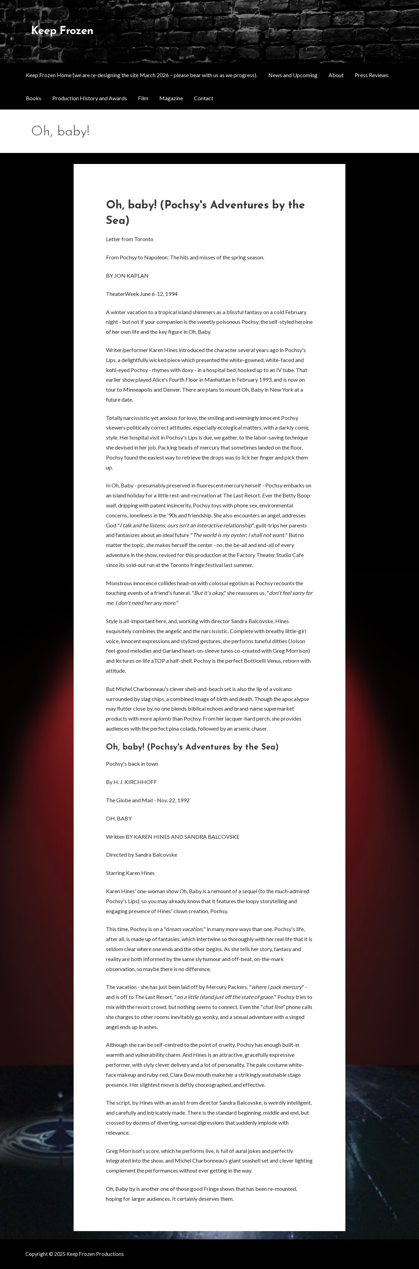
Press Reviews (371, 75)
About (336, 75)
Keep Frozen (62, 31)
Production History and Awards (89, 98)
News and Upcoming (293, 75)
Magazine (171, 98)
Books (33, 98)
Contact (203, 98)
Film (143, 98)
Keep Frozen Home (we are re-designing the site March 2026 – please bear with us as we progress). (141, 75)
